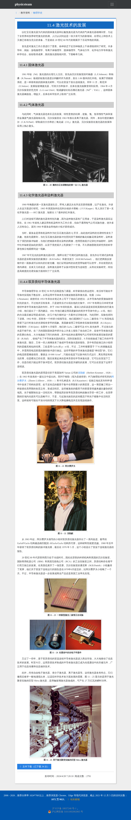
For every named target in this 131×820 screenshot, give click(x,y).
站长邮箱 (73, 799)
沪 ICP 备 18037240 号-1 (64, 808)
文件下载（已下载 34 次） (34, 766)
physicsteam (23, 4)
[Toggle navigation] (112, 4)
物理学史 (37, 13)
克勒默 (81, 372)
